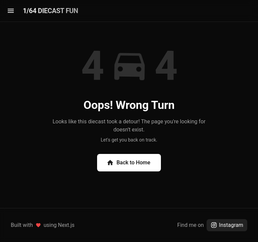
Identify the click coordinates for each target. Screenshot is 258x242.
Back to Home (128, 162)
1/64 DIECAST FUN (50, 11)
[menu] (10, 10)
